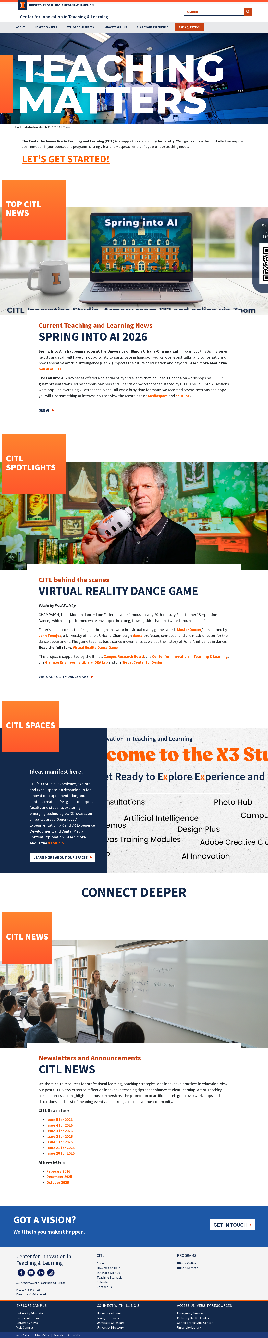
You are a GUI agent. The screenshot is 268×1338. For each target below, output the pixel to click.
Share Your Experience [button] (152, 27)
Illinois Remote (187, 1268)
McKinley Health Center (193, 1318)
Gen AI (44, 410)
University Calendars (110, 1323)
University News (27, 1323)
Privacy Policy (42, 1335)
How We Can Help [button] (46, 27)
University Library (189, 1327)
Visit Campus (25, 1327)
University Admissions (31, 1313)
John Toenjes (50, 635)
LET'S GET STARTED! (66, 159)
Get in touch (230, 1224)
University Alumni (109, 1313)
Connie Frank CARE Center (195, 1323)
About (101, 1263)
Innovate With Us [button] (115, 27)
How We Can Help (108, 1268)
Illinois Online (186, 1263)
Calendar (103, 1282)
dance (138, 635)
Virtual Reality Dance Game (95, 647)
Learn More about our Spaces (61, 857)
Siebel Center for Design (142, 662)
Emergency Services (190, 1313)
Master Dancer (189, 629)
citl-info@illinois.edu (35, 1294)
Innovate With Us (108, 1273)
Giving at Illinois (108, 1318)
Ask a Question (189, 27)
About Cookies (23, 1335)
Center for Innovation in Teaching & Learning (64, 16)
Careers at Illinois (28, 1318)
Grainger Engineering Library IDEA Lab (76, 662)
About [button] (20, 27)
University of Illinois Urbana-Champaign (61, 5)
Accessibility (74, 1335)
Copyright (59, 1335)
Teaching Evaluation (110, 1277)
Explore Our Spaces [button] (80, 27)
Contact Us (104, 1287)
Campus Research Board (124, 656)
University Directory (110, 1327)
